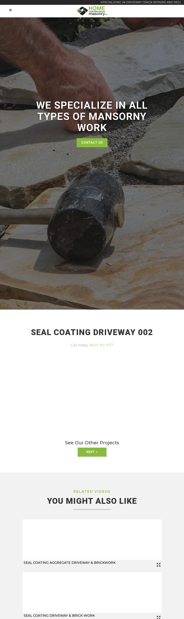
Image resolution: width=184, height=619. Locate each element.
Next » (92, 452)
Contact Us (92, 142)
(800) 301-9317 (101, 345)
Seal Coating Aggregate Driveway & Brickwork (70, 563)
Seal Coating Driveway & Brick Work (59, 615)
